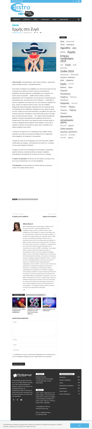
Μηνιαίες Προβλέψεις (65, 380)
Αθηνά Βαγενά (18, 32)
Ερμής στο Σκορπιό (49, 216)
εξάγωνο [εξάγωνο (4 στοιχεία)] (71, 125)
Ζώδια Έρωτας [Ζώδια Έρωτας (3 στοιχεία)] (64, 74)
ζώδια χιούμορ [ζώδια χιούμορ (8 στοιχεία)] (66, 129)
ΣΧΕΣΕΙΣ (36, 19)
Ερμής (31, 199)
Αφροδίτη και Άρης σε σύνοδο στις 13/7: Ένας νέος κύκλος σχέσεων (33, 311)
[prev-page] (53, 295)
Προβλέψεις (62, 377)
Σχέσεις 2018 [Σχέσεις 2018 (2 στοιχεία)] (74, 103)
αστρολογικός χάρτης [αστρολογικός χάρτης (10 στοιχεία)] (66, 121)
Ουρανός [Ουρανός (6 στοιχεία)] (63, 91)
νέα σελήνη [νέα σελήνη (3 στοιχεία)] (72, 134)
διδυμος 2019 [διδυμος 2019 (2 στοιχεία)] (63, 125)
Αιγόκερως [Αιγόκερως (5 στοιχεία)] (70, 44)
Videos (61, 383)
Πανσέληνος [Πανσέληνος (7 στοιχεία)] (65, 94)
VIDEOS (55, 19)
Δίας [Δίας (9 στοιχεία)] (74, 48)
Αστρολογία (19, 23)
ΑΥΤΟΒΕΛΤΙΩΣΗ (45, 19)
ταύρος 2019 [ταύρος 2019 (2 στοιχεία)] (63, 137)
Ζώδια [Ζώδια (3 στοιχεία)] (74, 65)
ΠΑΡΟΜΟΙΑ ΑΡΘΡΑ (18, 295)
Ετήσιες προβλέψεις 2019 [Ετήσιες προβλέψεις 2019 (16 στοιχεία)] (67, 59)
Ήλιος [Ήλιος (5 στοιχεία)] (62, 44)
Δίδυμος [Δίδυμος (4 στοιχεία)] (63, 52)
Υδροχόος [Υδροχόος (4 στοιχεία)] (63, 113)
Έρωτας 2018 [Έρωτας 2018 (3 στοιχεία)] (70, 41)
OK (80, 425)
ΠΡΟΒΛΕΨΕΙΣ (17, 19)
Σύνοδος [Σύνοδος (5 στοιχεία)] (63, 107)
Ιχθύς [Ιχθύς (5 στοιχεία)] (62, 80)
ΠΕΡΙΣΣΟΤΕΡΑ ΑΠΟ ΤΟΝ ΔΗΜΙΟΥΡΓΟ (35, 295)
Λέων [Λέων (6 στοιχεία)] (70, 87)
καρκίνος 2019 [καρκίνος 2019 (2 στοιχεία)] (63, 134)
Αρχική (13, 23)
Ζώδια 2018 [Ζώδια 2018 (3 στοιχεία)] (63, 68)
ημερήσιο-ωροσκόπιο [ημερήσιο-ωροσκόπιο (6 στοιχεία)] (68, 132)
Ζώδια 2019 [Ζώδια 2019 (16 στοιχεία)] (67, 71)
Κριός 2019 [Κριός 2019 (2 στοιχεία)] (70, 83)
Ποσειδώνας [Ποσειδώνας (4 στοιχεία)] (64, 100)
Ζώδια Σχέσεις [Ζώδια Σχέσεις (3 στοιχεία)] (75, 74)
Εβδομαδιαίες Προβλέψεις (66, 385)
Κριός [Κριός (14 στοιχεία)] (63, 84)
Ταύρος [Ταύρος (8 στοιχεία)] (71, 107)
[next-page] (55, 295)
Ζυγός (36, 199)
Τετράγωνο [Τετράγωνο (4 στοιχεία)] (63, 110)
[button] (79, 19)
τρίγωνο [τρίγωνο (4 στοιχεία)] (70, 137)
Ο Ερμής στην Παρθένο (20, 216)
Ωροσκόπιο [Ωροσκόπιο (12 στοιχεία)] (66, 116)
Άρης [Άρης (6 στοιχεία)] (62, 41)
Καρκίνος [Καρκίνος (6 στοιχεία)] (69, 80)
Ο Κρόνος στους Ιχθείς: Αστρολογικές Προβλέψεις (19, 310)
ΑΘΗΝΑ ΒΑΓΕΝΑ (64, 19)
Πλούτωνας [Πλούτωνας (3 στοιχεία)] (73, 97)
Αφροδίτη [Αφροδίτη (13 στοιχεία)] (65, 48)
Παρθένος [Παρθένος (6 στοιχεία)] (64, 97)
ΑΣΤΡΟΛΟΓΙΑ (27, 19)
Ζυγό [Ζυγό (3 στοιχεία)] (61, 65)
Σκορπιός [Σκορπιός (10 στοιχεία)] (64, 103)
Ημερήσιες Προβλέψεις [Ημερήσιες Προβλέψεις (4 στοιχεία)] (67, 77)
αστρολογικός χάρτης (24, 199)
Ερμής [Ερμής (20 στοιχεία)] (71, 52)
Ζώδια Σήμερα (63, 391)
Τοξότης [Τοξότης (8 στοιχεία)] (72, 110)
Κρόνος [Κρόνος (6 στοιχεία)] (63, 87)
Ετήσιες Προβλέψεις (64, 394)
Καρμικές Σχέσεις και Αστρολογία (49, 309)
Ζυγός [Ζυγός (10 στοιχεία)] (68, 65)
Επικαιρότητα (63, 388)
